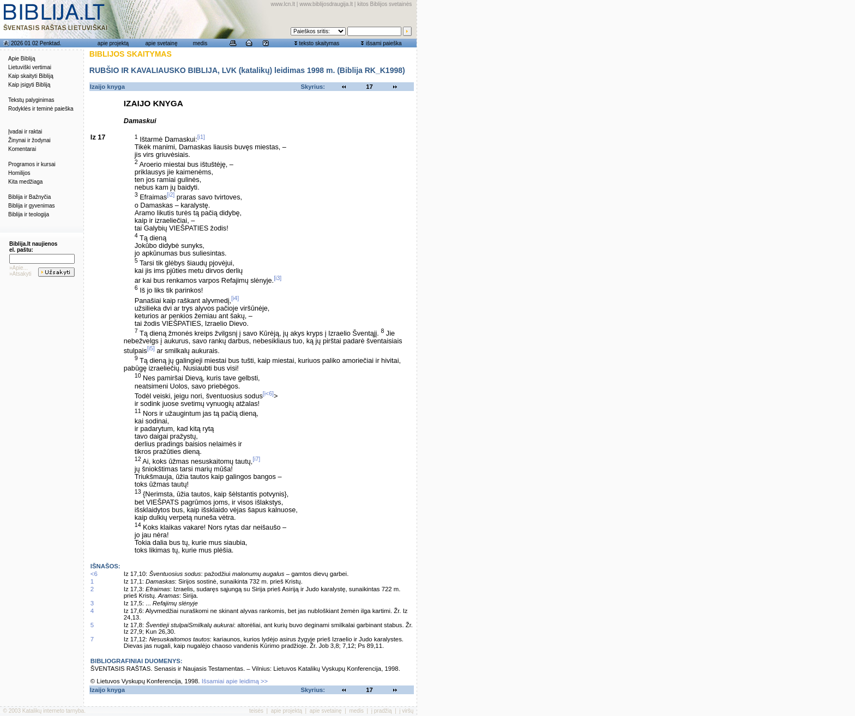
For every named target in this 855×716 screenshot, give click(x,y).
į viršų (406, 711)
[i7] (256, 459)
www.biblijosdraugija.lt (326, 4)
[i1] (201, 137)
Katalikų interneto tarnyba (53, 711)
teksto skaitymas (319, 43)
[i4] (235, 298)
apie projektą (113, 43)
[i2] (170, 194)
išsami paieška (384, 43)
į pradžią (381, 711)
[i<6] (268, 393)
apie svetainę (162, 43)
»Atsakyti (20, 274)
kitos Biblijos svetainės (384, 4)
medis (200, 43)
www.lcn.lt (283, 4)
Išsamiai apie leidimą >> (235, 681)
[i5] (151, 348)
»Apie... (18, 268)
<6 (94, 574)
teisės (256, 711)
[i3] (277, 278)
